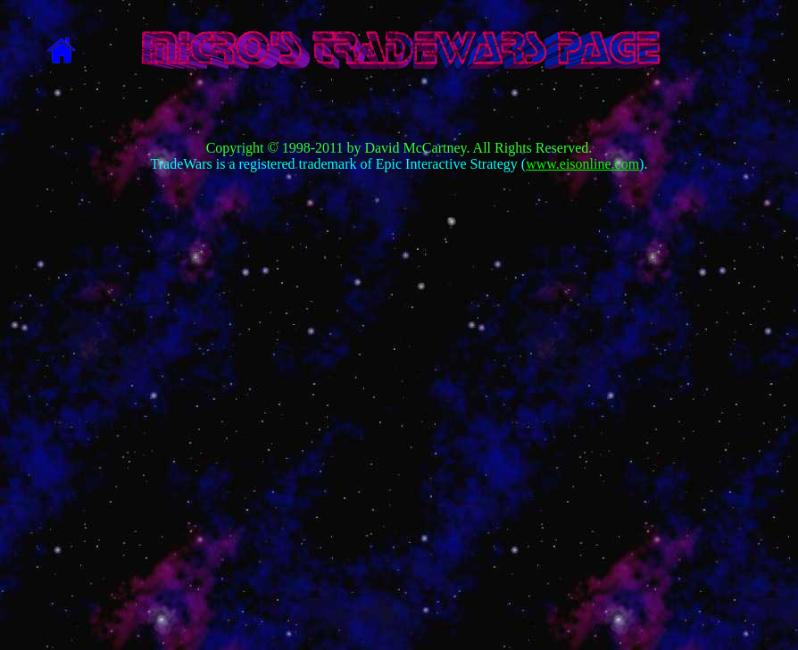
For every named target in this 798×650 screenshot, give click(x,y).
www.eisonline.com (582, 163)
